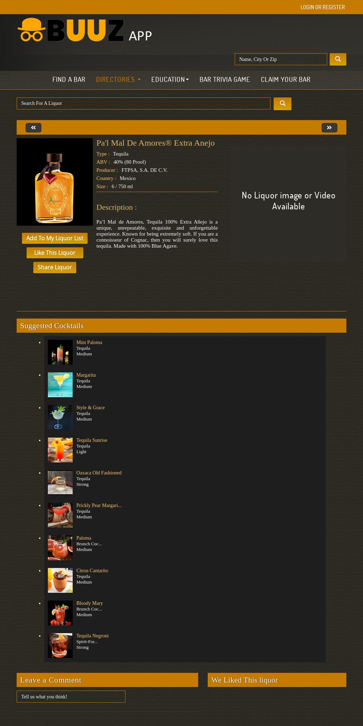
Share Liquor (55, 267)
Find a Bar (68, 79)
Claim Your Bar (286, 79)
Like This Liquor (55, 253)
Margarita (86, 375)
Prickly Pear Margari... (99, 505)
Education (170, 79)
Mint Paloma (89, 342)
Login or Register (323, 7)
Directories (118, 79)
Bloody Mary (89, 603)
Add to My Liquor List (54, 238)
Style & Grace (90, 407)
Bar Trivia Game (225, 79)
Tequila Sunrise (91, 440)
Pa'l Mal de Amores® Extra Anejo (155, 142)
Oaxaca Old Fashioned (99, 472)
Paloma (83, 538)
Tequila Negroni (92, 635)
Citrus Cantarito (92, 570)
